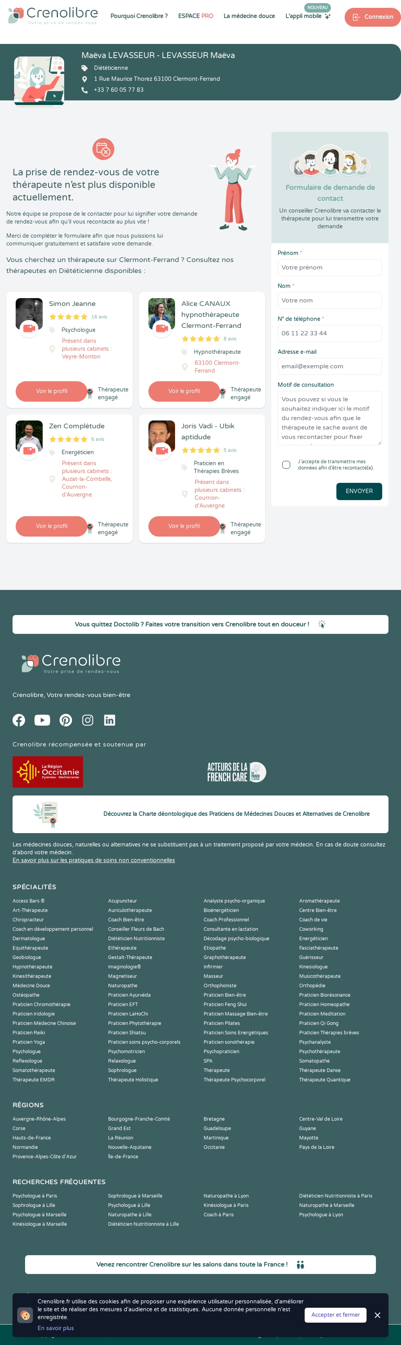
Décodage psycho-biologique (236, 938)
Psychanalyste (315, 1042)
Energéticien (313, 938)
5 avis (230, 450)
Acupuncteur (122, 901)
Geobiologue (27, 957)
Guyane (307, 1128)
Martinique (216, 1138)
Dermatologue (29, 938)
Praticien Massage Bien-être (236, 1014)
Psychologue (27, 1051)
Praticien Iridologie (34, 1014)
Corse (19, 1128)
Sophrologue (122, 1070)
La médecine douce (249, 16)
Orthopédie (312, 985)
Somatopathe (314, 1061)
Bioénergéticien (221, 910)
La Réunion (120, 1138)
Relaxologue (122, 1061)
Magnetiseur (122, 976)
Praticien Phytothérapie (134, 1023)
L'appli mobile (308, 16)
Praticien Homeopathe (324, 1004)
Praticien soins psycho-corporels (144, 1042)
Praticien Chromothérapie (41, 1004)
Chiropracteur (28, 920)
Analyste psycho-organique (234, 901)
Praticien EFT (123, 1004)
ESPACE (195, 16)
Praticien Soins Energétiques (236, 1033)
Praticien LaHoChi (128, 1014)
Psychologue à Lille (129, 1205)
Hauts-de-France (32, 1138)
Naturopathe (122, 985)
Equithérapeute (30, 948)
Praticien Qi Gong (319, 1023)
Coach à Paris (219, 1215)
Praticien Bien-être (225, 995)
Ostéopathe (26, 995)
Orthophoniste (220, 985)
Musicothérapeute (320, 976)
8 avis (230, 339)
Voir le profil (51, 391)
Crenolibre (28, 695)
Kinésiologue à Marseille (40, 1224)
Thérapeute (217, 1070)
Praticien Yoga (29, 1042)
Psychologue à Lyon (321, 1215)
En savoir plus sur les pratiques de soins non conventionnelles (94, 860)
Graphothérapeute (225, 957)
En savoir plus (56, 1328)
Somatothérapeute (34, 1070)
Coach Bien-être (126, 920)
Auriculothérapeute (130, 910)
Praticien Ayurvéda (129, 995)
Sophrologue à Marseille (135, 1196)
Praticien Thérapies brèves (329, 1033)
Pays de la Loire (316, 1147)
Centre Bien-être (318, 910)
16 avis (99, 317)
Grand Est (119, 1128)
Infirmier (213, 967)
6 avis (97, 439)
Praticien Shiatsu (127, 1033)
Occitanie (214, 1147)
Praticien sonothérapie (229, 1042)
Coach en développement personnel (53, 929)
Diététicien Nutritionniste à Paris (335, 1196)
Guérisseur (311, 957)
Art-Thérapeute (30, 910)
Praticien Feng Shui (225, 1004)
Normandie (25, 1147)
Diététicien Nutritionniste (136, 938)
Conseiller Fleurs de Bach (136, 929)
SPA (208, 1061)
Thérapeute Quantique (324, 1080)
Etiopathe (215, 948)
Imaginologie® (124, 967)
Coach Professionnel (226, 920)
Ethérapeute (122, 948)
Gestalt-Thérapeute (130, 957)
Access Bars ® (29, 901)
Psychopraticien (221, 1051)
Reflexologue (27, 1061)
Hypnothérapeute (32, 967)
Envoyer (359, 491)
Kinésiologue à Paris (226, 1205)
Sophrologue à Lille (34, 1205)
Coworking (311, 929)
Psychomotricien (126, 1051)
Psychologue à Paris (35, 1196)
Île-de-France (123, 1156)
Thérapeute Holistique (133, 1080)
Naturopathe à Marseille (326, 1205)
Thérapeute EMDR (34, 1080)
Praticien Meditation (322, 1014)
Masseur (213, 976)
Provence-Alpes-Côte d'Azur (45, 1156)
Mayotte (308, 1138)
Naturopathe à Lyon (226, 1196)
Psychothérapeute (319, 1051)
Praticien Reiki (29, 1033)
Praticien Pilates (222, 1023)
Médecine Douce (31, 985)
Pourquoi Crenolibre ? (139, 16)
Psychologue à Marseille (40, 1215)
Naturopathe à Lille (130, 1215)
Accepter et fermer (335, 1315)
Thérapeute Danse (320, 1070)
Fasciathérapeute (318, 948)
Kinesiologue (313, 967)
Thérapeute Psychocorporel (235, 1080)
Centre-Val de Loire (321, 1119)
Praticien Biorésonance (324, 995)
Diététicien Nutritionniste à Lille (143, 1224)
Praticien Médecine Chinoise (44, 1023)
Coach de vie (313, 920)
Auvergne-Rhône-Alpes (39, 1119)
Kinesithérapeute (32, 976)
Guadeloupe (217, 1128)
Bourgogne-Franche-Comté (139, 1119)
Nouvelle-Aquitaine (130, 1147)
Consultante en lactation (231, 929)
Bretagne (214, 1119)
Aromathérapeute (319, 901)
